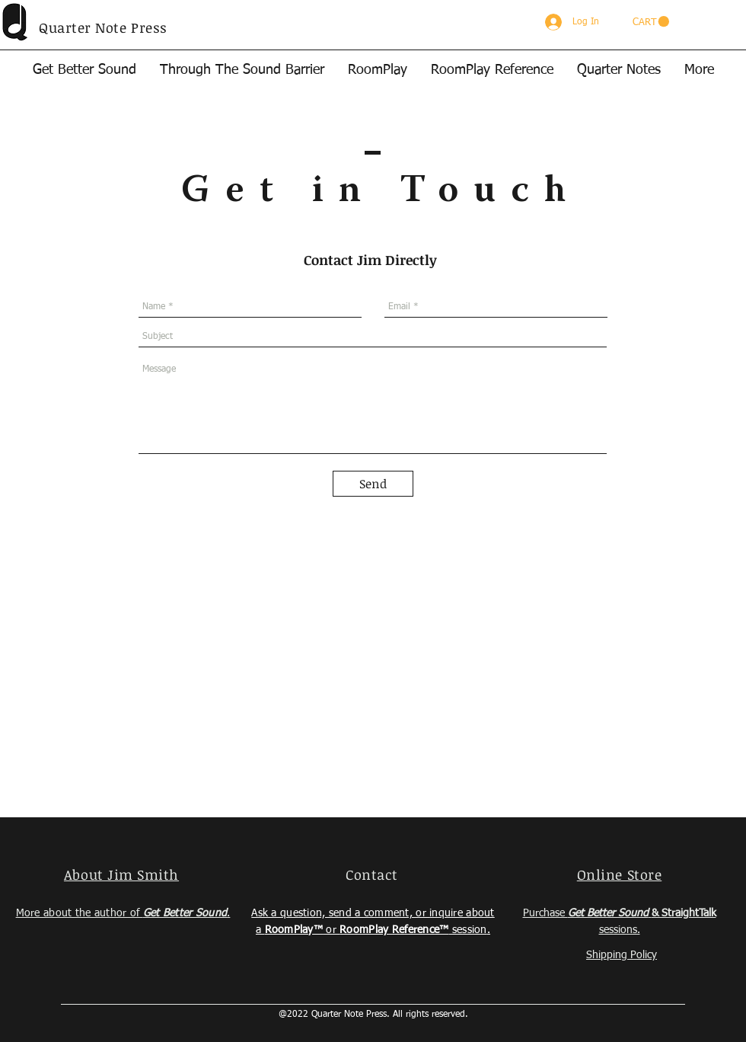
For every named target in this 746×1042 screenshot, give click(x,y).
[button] (651, 21)
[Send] (373, 484)
